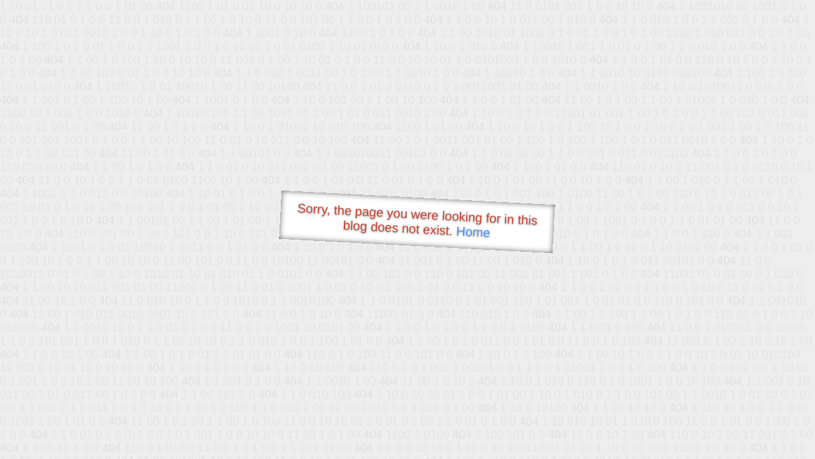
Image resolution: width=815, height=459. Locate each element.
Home (473, 232)
